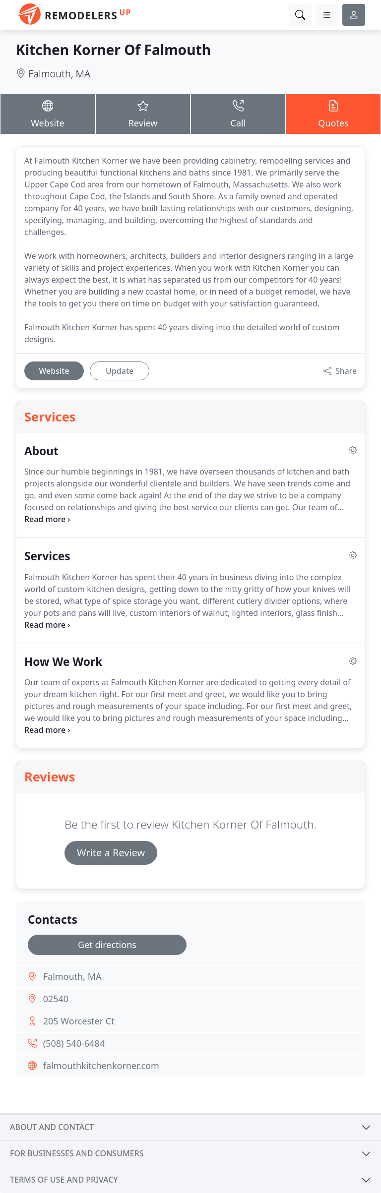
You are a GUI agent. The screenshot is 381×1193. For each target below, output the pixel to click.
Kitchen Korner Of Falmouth (113, 49)
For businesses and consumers (76, 1153)
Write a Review (111, 852)
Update (119, 370)
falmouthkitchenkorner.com (101, 1066)
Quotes (333, 113)
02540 (55, 999)
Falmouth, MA (59, 73)
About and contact (52, 1127)
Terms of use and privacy (64, 1179)
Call (238, 113)
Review (143, 113)
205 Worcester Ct (79, 1021)
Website (47, 113)
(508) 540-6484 (74, 1043)
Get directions (107, 945)
